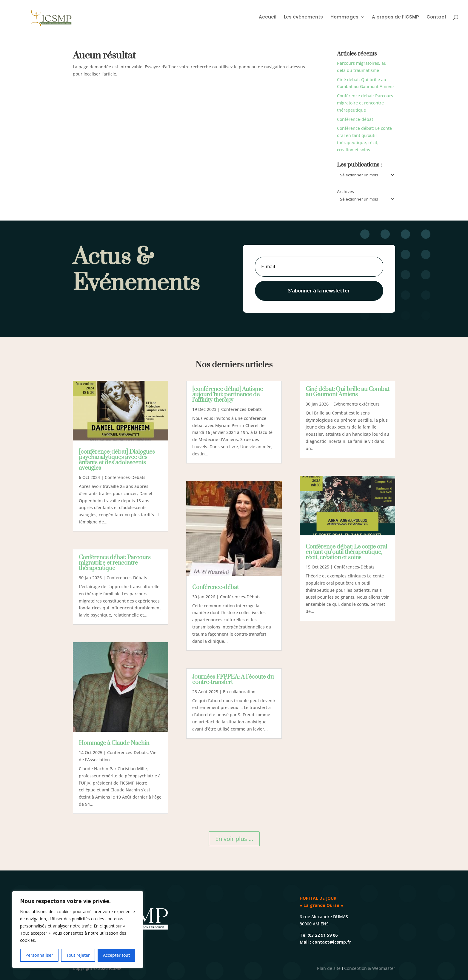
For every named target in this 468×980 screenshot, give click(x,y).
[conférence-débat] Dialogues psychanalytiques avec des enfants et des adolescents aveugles (117, 460)
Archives (345, 191)
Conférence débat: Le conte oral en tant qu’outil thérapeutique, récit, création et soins (346, 552)
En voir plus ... (234, 839)
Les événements (303, 17)
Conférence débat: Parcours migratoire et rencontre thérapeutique (365, 103)
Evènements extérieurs (356, 404)
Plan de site (329, 968)
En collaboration (239, 691)
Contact (437, 17)
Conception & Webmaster (369, 968)
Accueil (267, 17)
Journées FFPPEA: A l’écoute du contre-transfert (233, 679)
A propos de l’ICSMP (395, 17)
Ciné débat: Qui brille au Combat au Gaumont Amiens (347, 392)
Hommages (344, 17)
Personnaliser (39, 955)
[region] (77, 929)
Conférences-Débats (125, 477)
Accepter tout (116, 955)
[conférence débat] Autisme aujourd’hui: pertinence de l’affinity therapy (227, 395)
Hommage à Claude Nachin (114, 743)
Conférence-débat (355, 119)
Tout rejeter (78, 955)
